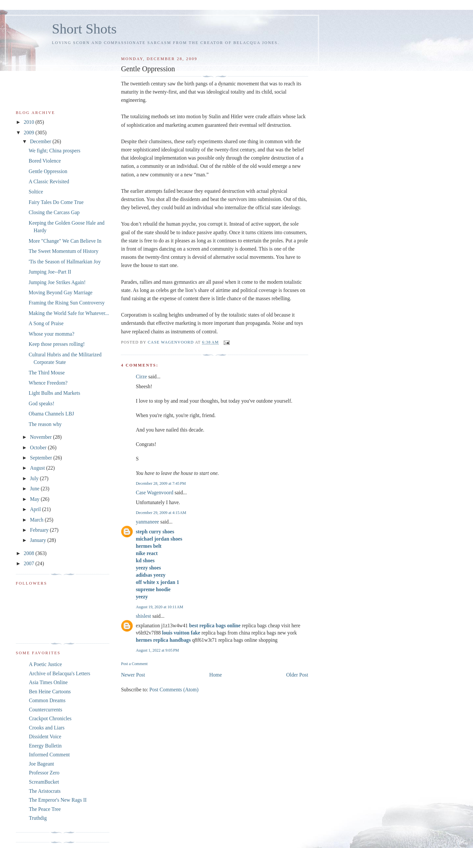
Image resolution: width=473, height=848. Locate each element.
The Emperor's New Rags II (58, 800)
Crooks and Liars (46, 727)
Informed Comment (49, 754)
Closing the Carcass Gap (54, 212)
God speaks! (41, 403)
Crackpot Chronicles (50, 718)
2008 (29, 553)
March (37, 520)
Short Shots (84, 28)
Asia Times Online (48, 682)
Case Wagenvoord (154, 492)
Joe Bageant (41, 764)
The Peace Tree (45, 809)
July (35, 478)
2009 (29, 132)
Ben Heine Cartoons (50, 691)
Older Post (297, 675)
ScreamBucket (44, 782)
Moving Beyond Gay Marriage (60, 292)
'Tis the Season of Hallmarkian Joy (65, 261)
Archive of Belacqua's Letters (59, 673)
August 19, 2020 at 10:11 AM (159, 607)
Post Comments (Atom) (173, 689)
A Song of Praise (46, 323)
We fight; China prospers (54, 150)
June (35, 488)
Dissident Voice (45, 736)
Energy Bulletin (45, 745)
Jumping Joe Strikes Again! (57, 282)
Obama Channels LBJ (51, 413)
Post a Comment (134, 663)
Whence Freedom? (48, 383)
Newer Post (133, 675)
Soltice (36, 191)
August (38, 468)
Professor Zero (44, 772)
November (41, 437)
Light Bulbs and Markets (54, 393)
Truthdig (38, 818)
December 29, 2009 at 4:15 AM (161, 512)
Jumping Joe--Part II (50, 272)
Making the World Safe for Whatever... (69, 313)
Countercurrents (45, 709)
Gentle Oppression (48, 171)
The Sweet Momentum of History (63, 251)
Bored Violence (45, 161)
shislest (143, 616)
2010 (29, 122)
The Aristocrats (44, 791)
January (38, 540)
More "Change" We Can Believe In (65, 241)
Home (215, 675)
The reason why (45, 424)
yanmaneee (147, 521)
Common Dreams (47, 700)
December (41, 141)
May (35, 499)
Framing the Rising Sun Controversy (66, 302)
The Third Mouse (47, 372)
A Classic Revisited (49, 181)
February (40, 530)
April (36, 509)
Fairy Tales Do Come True (56, 202)
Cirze (141, 376)
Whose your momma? (51, 334)
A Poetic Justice (45, 664)
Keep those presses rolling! (57, 344)
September (41, 457)
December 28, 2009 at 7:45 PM (161, 483)
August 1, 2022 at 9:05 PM (157, 650)
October (39, 447)
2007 (29, 563)
